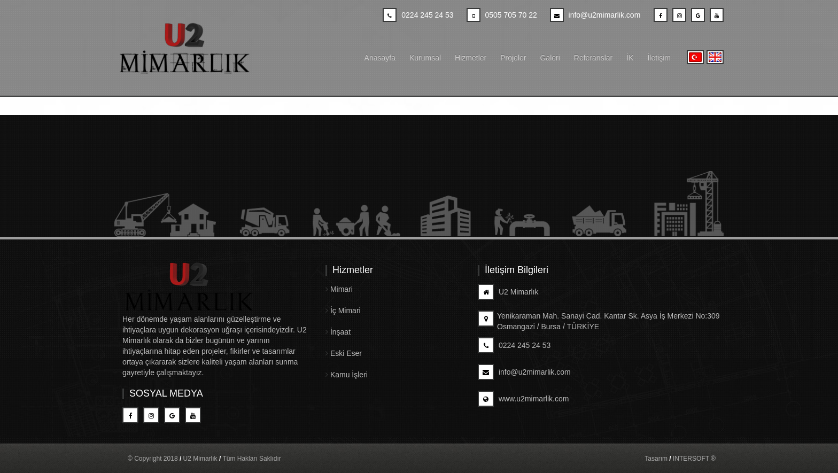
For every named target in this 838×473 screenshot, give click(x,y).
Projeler (513, 57)
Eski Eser (343, 353)
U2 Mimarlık (508, 292)
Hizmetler (470, 57)
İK (629, 57)
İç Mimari (343, 310)
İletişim (659, 57)
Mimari (339, 289)
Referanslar (593, 57)
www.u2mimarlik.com (523, 398)
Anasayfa (379, 57)
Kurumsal (425, 57)
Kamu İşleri (346, 374)
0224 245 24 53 (514, 345)
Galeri (550, 57)
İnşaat (338, 332)
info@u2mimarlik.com (524, 372)
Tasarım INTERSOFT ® (680, 458)
